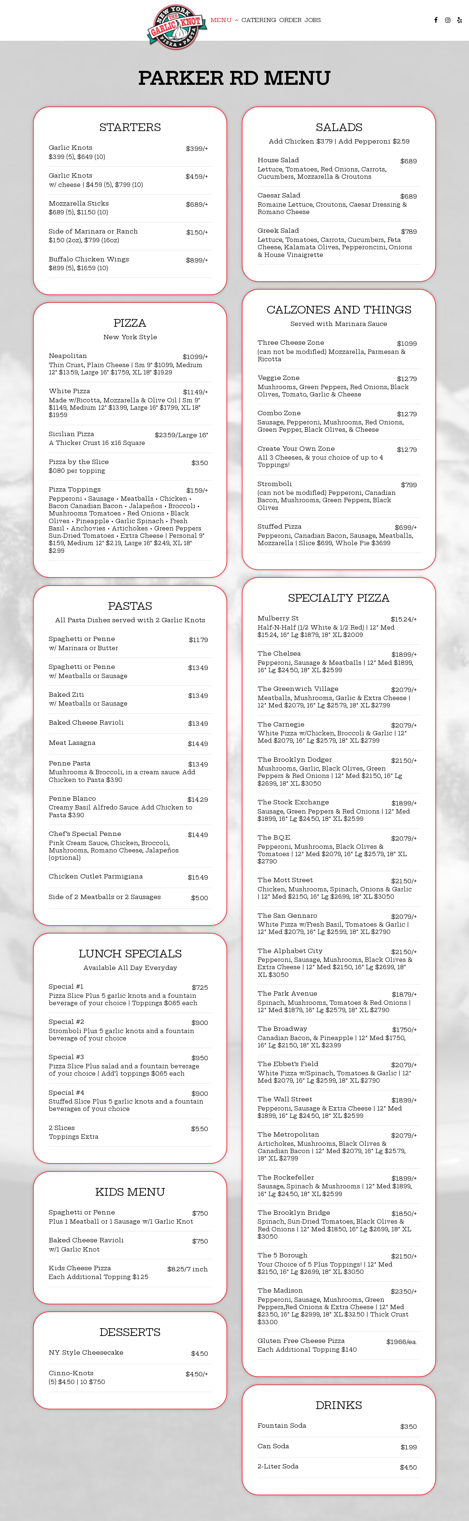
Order (290, 20)
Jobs (312, 20)
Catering (258, 20)
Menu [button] (224, 20)
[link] (178, 27)
